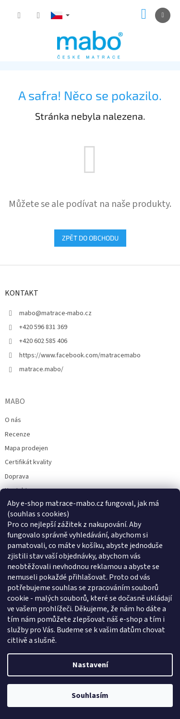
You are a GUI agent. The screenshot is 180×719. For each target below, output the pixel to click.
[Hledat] (19, 15)
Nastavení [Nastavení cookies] (90, 665)
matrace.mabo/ (41, 369)
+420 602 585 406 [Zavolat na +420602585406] (43, 341)
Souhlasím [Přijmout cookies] (90, 695)
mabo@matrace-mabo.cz (55, 313)
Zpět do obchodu (90, 238)
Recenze (17, 434)
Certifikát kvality (28, 462)
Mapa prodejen (26, 448)
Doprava (17, 476)
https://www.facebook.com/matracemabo (80, 355)
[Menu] (162, 15)
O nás (13, 420)
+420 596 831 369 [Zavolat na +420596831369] (43, 327)
